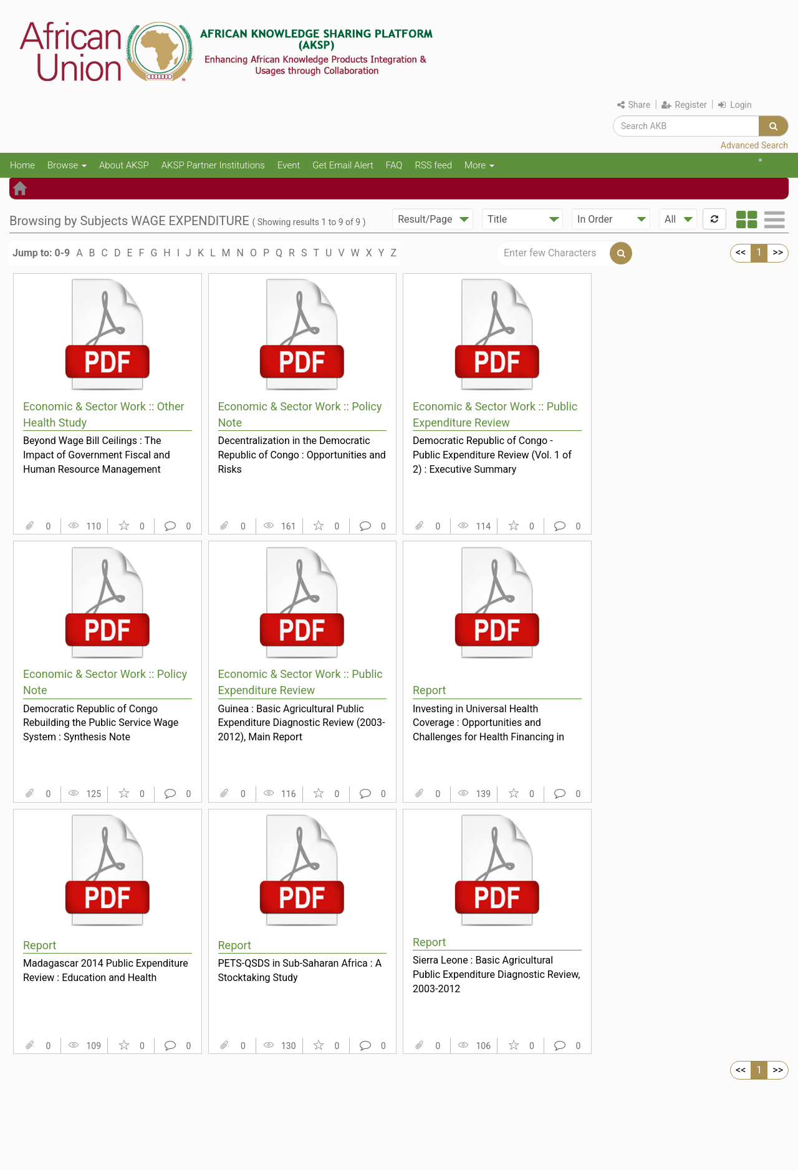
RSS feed (433, 165)
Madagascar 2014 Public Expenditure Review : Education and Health (105, 970)
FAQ (394, 165)
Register (684, 105)
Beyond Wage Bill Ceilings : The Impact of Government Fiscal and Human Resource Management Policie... (96, 455)
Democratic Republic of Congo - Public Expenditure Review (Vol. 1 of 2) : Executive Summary (492, 455)
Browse (67, 165)
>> (777, 252)
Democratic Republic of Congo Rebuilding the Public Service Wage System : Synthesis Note (100, 723)
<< (741, 252)
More (479, 165)
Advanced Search (754, 145)
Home (22, 165)
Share (633, 105)
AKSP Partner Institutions (213, 165)
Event (288, 165)
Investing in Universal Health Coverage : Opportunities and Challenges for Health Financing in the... (488, 723)
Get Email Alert (342, 165)
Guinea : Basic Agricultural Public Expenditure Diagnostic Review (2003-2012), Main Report (301, 723)
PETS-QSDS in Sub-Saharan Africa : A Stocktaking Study (300, 970)
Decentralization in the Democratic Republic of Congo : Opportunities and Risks (302, 455)
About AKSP (124, 165)
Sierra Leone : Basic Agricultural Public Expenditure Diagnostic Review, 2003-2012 (496, 974)
